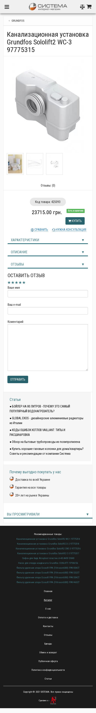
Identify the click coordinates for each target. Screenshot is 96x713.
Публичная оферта (48, 661)
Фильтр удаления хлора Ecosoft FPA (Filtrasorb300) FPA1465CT (48, 582)
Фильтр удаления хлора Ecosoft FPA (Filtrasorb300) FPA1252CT (48, 572)
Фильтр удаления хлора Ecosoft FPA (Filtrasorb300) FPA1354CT (48, 577)
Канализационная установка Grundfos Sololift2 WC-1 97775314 (48, 539)
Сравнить (41, 229)
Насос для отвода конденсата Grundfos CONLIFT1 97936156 (48, 563)
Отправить (17, 379)
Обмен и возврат (48, 652)
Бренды (48, 643)
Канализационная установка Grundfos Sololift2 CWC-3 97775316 (48, 548)
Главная (48, 591)
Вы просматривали (23, 514)
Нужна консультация (70, 229)
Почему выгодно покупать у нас (35, 472)
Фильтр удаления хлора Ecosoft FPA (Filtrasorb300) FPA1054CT (48, 567)
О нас (48, 608)
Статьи (15, 399)
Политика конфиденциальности (48, 670)
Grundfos (18, 20)
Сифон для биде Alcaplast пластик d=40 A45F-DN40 (48, 558)
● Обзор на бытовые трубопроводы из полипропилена (45, 442)
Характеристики (25, 240)
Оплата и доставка (48, 617)
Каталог (48, 600)
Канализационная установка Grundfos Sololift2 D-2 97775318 (48, 543)
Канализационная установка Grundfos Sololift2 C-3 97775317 (48, 553)
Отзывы (17, 264)
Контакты (48, 626)
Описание (19, 252)
